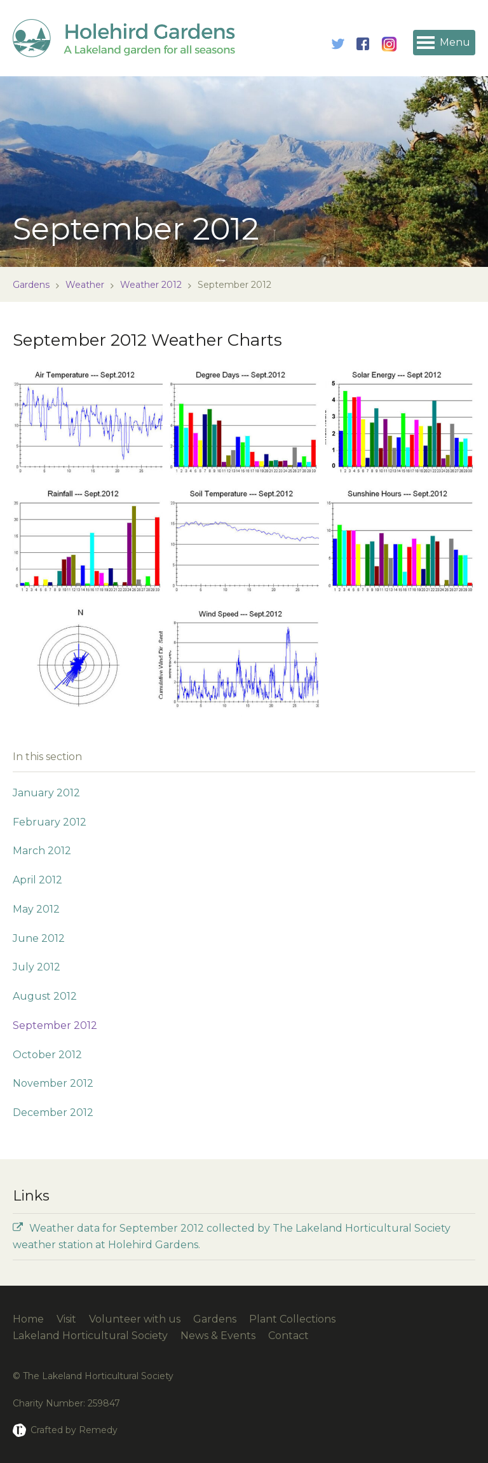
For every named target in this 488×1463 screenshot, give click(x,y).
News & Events (217, 1336)
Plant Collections (292, 1319)
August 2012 (45, 996)
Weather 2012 (151, 284)
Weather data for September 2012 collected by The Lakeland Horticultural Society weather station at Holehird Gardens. (232, 1236)
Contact (288, 1336)
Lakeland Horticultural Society (90, 1336)
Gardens (31, 284)
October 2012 (47, 1055)
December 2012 (53, 1112)
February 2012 (49, 822)
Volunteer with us (134, 1319)
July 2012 (36, 967)
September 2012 (55, 1025)
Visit (66, 1319)
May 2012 (36, 909)
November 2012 (53, 1083)
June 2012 (39, 938)
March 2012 (42, 851)
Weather (84, 284)
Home (28, 1319)
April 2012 (37, 880)
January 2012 (46, 793)
